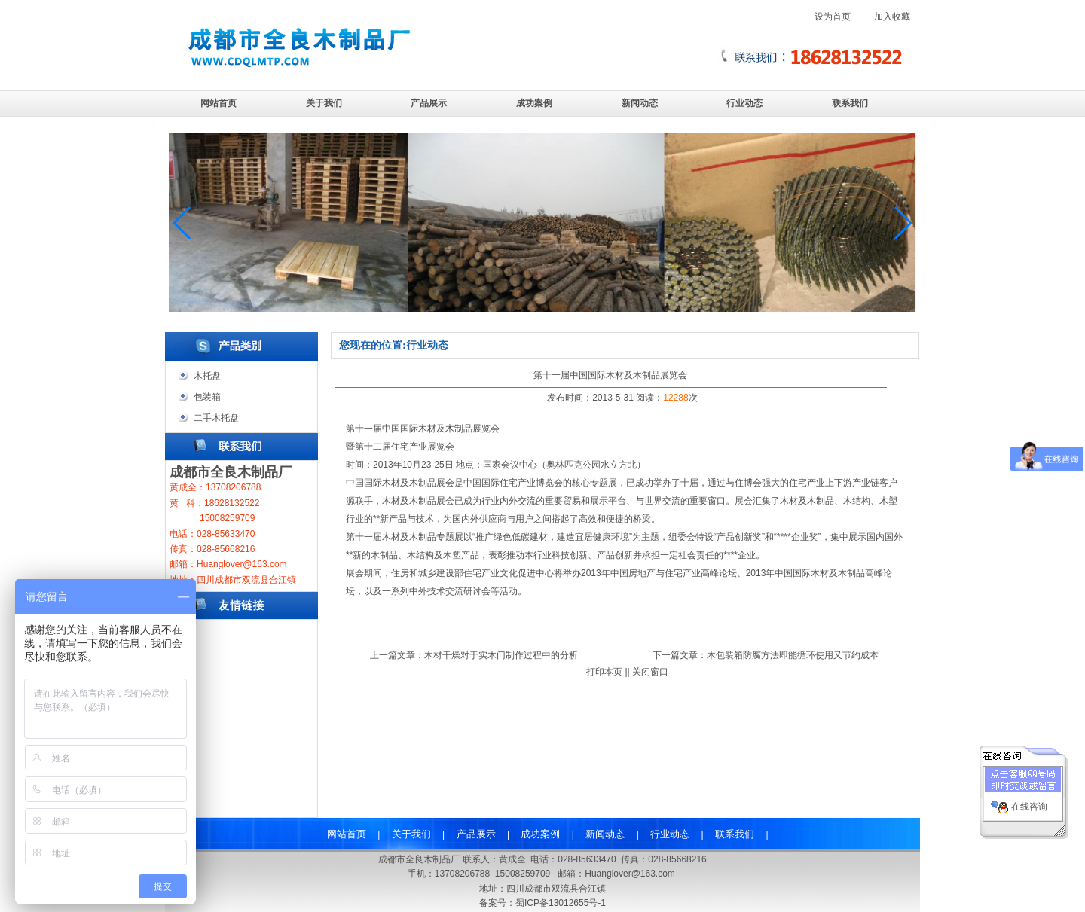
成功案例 (534, 103)
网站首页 (218, 103)
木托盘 (207, 376)
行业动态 (744, 103)
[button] (902, 222)
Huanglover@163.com (630, 873)
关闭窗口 (650, 671)
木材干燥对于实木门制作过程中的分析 (501, 655)
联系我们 (850, 103)
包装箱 (207, 397)
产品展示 (429, 103)
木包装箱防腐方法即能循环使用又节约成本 (793, 655)
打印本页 (604, 671)
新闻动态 (640, 103)
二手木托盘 (216, 418)
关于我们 (324, 103)
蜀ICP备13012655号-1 (560, 903)
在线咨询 (1029, 803)
